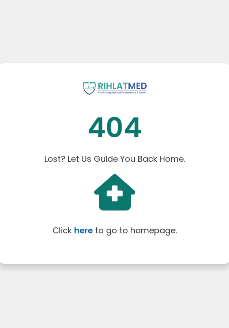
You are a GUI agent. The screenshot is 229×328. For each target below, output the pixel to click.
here (83, 230)
